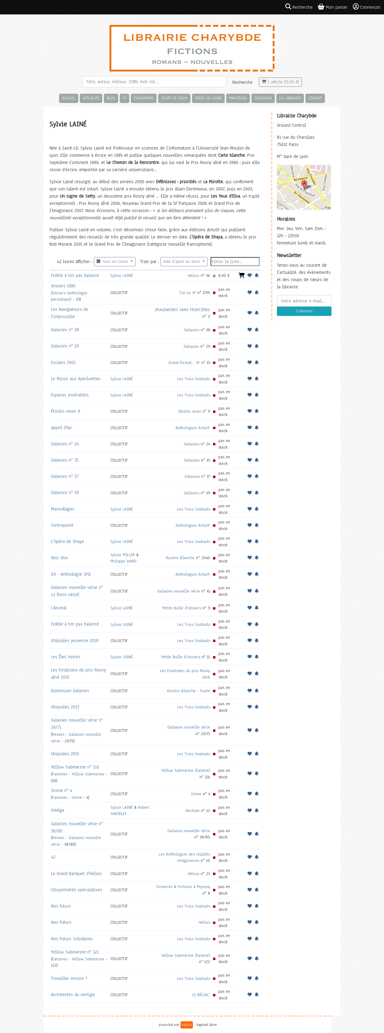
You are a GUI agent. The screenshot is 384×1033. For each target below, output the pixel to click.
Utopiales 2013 (65, 707)
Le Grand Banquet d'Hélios (76, 874)
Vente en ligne (208, 98)
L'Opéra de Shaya (67, 541)
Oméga (57, 810)
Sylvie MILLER (122, 555)
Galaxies (191, 330)
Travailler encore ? (69, 978)
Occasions (263, 98)
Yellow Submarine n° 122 (75, 952)
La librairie (290, 98)
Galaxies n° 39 (65, 492)
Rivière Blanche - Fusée (188, 691)
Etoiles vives (189, 411)
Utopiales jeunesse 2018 (74, 641)
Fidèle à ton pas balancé (75, 275)
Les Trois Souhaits (193, 379)
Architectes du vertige (73, 995)
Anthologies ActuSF (193, 428)
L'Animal (59, 608)
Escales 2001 (63, 362)
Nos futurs (61, 906)
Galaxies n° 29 (65, 346)
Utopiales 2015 (65, 754)
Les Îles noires (65, 657)
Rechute (193, 810)
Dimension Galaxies (70, 691)
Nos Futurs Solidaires (72, 939)
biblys (187, 1024)
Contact (315, 98)
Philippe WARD (123, 561)
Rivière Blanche (180, 558)
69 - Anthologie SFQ (71, 574)
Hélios (193, 275)
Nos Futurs (61, 922)
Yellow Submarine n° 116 (75, 767)
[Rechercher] (154, 81)
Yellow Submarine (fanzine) (185, 770)
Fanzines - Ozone (67, 797)
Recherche (242, 82)
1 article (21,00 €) (280, 82)
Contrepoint (62, 525)
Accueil (68, 98)
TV (124, 98)
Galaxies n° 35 (65, 460)
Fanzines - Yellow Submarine (78, 774)
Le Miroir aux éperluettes (75, 379)
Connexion (366, 7)
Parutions (238, 98)
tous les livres (113, 261)
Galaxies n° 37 (64, 476)
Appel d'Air (61, 428)
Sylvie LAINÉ (121, 275)
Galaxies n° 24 (65, 444)
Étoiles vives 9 (65, 411)
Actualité (91, 98)
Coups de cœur (174, 98)
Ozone (196, 794)
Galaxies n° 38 (65, 330)
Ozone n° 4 (61, 790)
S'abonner (304, 311)
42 (53, 857)
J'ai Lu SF (187, 292)
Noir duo (59, 558)
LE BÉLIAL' (201, 995)
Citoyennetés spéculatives (76, 890)
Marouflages (62, 509)
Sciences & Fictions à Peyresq (183, 886)
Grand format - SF (184, 362)
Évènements (144, 98)
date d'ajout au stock (182, 261)
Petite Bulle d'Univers (181, 608)
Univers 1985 (63, 286)
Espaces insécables (70, 395)
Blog (111, 98)
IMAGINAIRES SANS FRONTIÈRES (182, 310)
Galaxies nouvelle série (178, 591)
